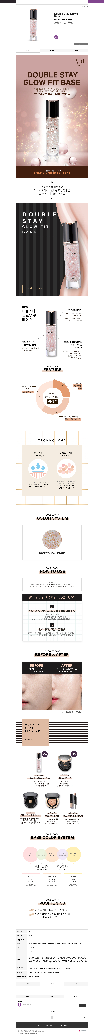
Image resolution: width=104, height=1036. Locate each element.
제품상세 (28, 50)
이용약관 (38, 1025)
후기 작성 (82, 1005)
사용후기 (76, 50)
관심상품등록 (77, 44)
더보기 (52, 1017)
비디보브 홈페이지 (20, 2)
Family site (82, 1025)
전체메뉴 (87, 1)
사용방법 (52, 50)
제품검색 (84, 1)
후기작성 (84, 44)
